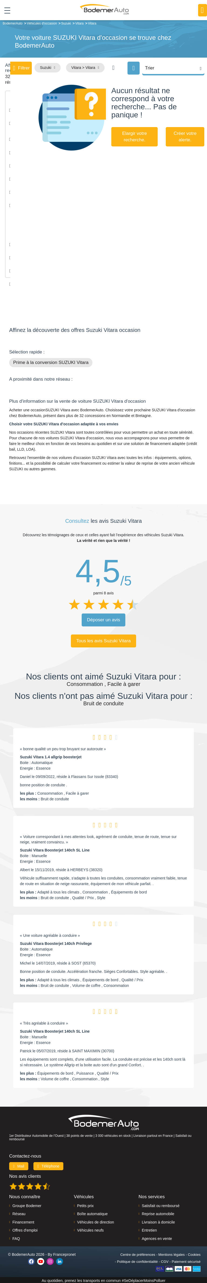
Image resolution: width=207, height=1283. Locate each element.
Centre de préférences (137, 1254)
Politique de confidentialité (137, 1261)
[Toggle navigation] (5, 10)
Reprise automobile (158, 1213)
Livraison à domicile (158, 1221)
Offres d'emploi (24, 1229)
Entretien (149, 1229)
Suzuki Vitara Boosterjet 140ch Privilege (56, 942)
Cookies (194, 1254)
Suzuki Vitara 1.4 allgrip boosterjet (50, 756)
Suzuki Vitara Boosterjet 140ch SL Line (55, 849)
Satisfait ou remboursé (161, 1205)
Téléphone (48, 1165)
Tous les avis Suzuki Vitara (103, 639)
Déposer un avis (103, 618)
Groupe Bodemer (26, 1205)
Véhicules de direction (95, 1221)
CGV (164, 1261)
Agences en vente (157, 1237)
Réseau (18, 1213)
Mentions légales (171, 1254)
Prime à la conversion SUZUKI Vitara (50, 361)
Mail (18, 1165)
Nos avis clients (25, 1175)
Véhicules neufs (90, 1229)
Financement (23, 1221)
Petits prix (85, 1205)
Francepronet (64, 1253)
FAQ (16, 1237)
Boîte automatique (92, 1213)
